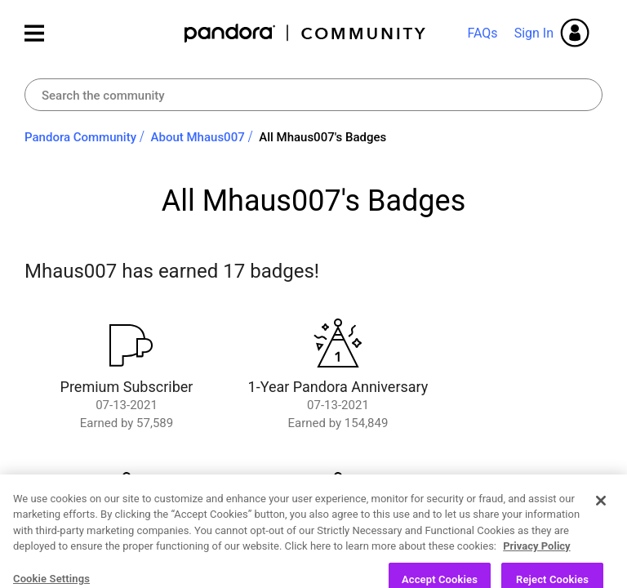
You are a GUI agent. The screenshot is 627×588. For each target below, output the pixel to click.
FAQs (482, 33)
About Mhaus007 (198, 137)
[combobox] (313, 94)
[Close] (601, 525)
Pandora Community (305, 33)
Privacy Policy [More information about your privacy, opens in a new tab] (536, 571)
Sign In (534, 33)
